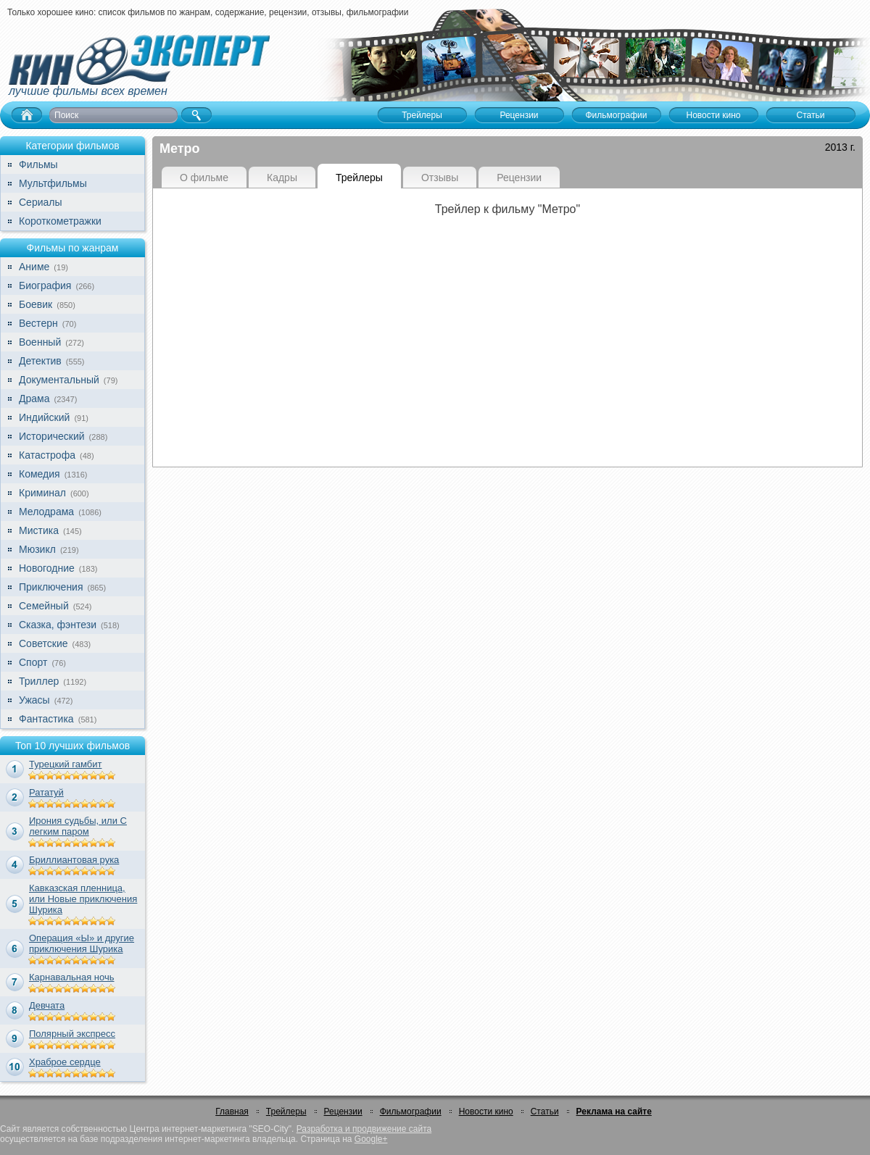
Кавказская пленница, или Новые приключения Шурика (83, 899)
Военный (40, 342)
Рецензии (519, 177)
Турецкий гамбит (65, 764)
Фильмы (38, 164)
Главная (232, 1111)
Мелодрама (46, 511)
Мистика (39, 530)
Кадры (282, 177)
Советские (43, 643)
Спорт (33, 662)
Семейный (44, 606)
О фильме (204, 177)
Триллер (39, 681)
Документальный (59, 379)
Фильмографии (411, 1111)
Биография (45, 285)
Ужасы (34, 700)
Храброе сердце (65, 1061)
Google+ (371, 1139)
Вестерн (38, 323)
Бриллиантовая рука (74, 859)
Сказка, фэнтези (57, 624)
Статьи (545, 1111)
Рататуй (46, 792)
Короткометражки (60, 221)
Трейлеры (359, 177)
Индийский (44, 417)
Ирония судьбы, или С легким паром (78, 826)
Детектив (40, 361)
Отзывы (439, 177)
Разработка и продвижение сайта (364, 1129)
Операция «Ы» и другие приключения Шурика (81, 943)
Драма (34, 398)
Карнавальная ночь (72, 977)
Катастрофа (47, 455)
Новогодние (47, 568)
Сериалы (40, 202)
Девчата (47, 1005)
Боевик (35, 304)
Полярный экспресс (72, 1033)
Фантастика (46, 719)
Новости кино (486, 1111)
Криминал (42, 493)
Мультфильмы (53, 183)
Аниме (34, 266)
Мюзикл (37, 549)
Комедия (39, 474)
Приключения (51, 587)
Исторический (52, 436)
